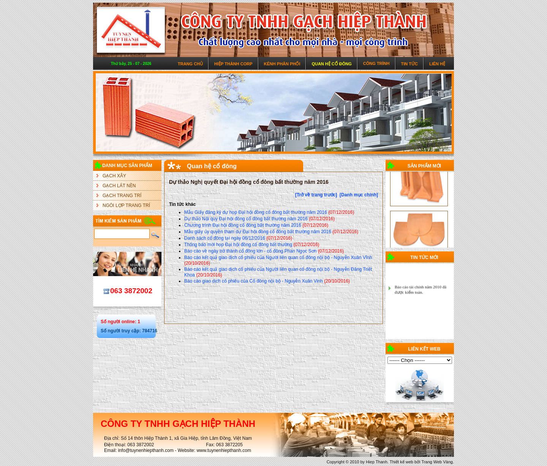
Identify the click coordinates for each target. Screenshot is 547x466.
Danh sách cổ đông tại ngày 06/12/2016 (224, 238)
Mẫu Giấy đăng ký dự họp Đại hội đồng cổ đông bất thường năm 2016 (255, 212)
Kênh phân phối (282, 64)
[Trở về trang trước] (316, 194)
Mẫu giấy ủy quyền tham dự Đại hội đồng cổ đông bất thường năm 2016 (257, 231)
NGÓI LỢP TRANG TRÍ (126, 205)
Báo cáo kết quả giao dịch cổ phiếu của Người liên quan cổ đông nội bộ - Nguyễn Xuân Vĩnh (278, 257)
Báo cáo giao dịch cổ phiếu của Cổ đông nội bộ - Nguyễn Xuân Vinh (253, 281)
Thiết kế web (401, 462)
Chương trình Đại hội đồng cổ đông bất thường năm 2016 (242, 225)
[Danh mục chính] (359, 194)
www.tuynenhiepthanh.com (223, 450)
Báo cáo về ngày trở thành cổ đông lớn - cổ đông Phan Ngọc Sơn (250, 251)
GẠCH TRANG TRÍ (122, 195)
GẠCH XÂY (114, 176)
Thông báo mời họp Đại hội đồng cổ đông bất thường (238, 244)
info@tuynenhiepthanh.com (146, 450)
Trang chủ (190, 64)
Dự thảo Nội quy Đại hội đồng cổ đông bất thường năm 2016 (246, 218)
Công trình (376, 63)
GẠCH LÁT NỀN (119, 185)
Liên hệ (437, 64)
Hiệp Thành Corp (233, 64)
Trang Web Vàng (437, 462)
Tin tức (409, 64)
